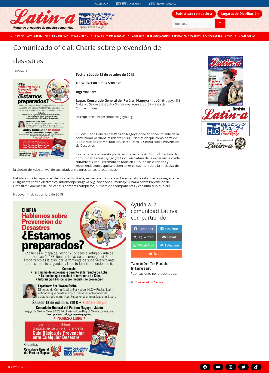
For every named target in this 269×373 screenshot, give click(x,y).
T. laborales (136, 36)
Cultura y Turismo (56, 36)
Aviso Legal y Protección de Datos (51, 367)
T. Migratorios (115, 36)
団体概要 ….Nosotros (128, 3)
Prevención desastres (186, 36)
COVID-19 (230, 36)
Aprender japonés (158, 36)
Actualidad (34, 36)
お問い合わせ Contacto (162, 3)
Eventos (158, 282)
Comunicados (143, 282)
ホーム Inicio (17, 36)
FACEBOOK (101, 3)
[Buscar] (220, 23)
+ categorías (250, 36)
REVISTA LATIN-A (212, 36)
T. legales (97, 36)
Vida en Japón (79, 36)
